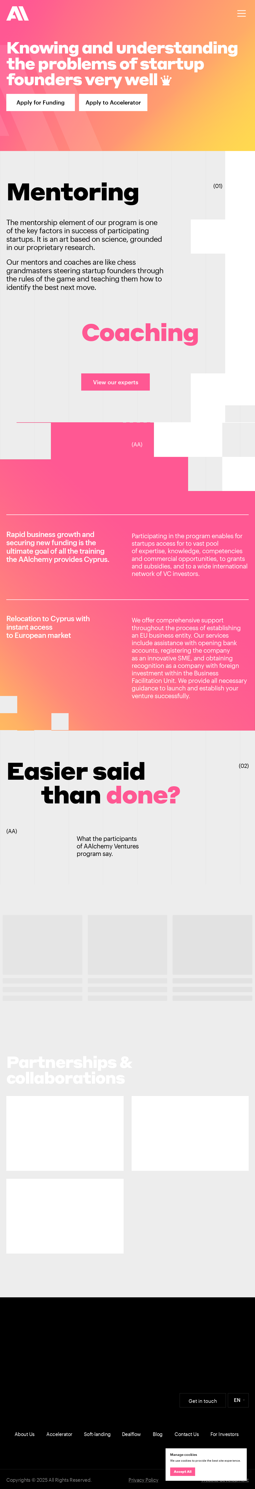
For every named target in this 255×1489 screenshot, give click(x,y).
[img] (17, 13)
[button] (241, 13)
